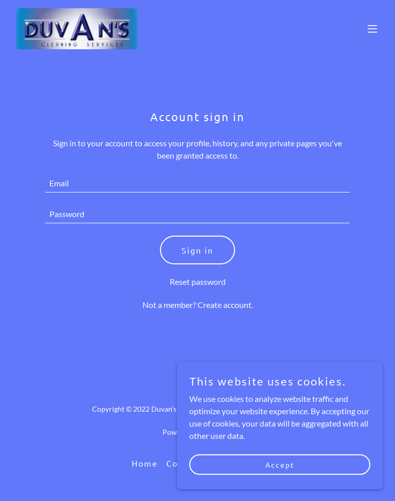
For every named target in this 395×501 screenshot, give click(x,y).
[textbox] (197, 183)
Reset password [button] (198, 281)
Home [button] (145, 463)
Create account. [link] (225, 305)
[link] (76, 28)
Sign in (197, 250)
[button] (372, 28)
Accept (280, 464)
